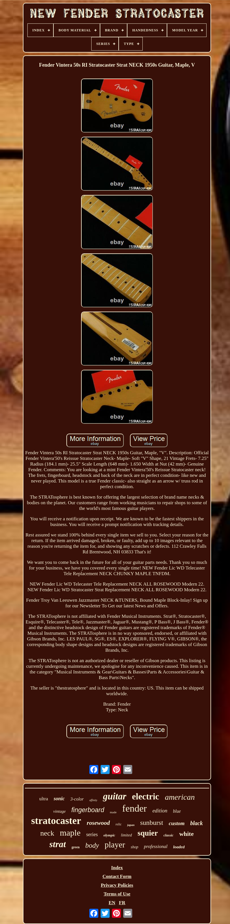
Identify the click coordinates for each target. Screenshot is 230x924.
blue (177, 811)
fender (134, 808)
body (92, 845)
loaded (179, 847)
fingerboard (87, 810)
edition (159, 811)
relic (119, 824)
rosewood (98, 822)
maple (70, 832)
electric (145, 796)
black (196, 823)
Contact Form (117, 876)
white (186, 833)
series (92, 834)
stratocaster (56, 820)
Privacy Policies (117, 885)
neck (47, 833)
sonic (59, 798)
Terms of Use (117, 894)
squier (148, 833)
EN (112, 902)
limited (126, 835)
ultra (43, 798)
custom (177, 823)
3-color (77, 799)
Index (117, 867)
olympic (109, 835)
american (180, 797)
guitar (114, 796)
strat (57, 844)
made (113, 812)
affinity (93, 800)
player (115, 844)
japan (130, 825)
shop (134, 847)
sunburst (151, 822)
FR (122, 902)
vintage (59, 811)
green (75, 847)
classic (168, 835)
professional (155, 846)
